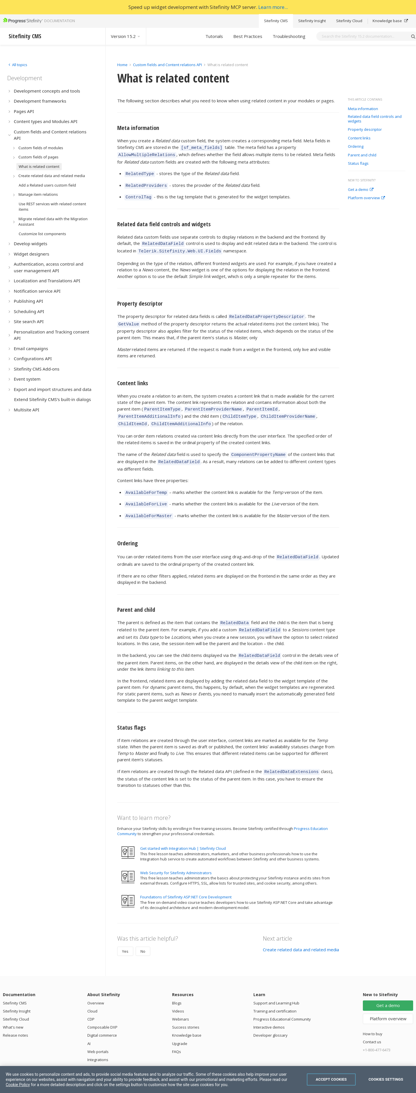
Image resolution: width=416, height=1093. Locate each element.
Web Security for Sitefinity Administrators (176, 853)
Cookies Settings (386, 1079)
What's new (13, 1008)
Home (122, 64)
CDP (91, 1000)
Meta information (363, 109)
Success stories (185, 1008)
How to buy (372, 1014)
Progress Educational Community (282, 1000)
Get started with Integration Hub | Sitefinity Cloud (183, 829)
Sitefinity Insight (312, 20)
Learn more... (273, 7)
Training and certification (274, 992)
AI (88, 1024)
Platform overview (366, 198)
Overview (95, 984)
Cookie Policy (18, 1084)
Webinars (180, 1000)
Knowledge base (390, 20)
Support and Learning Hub (276, 984)
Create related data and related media (301, 930)
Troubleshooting (289, 36)
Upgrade (179, 1024)
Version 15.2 (126, 36)
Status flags (358, 163)
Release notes (15, 1016)
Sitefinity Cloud (349, 20)
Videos (178, 992)
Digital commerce (102, 1016)
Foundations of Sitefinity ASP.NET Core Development (186, 878)
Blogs (177, 984)
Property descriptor (365, 129)
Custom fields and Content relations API (167, 64)
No (142, 932)
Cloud (92, 992)
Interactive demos (269, 1008)
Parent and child (362, 155)
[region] (208, 1079)
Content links (359, 138)
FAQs (176, 1032)
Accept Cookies (331, 1079)
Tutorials (214, 36)
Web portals (98, 1032)
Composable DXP (102, 1008)
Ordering (356, 146)
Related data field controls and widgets (375, 118)
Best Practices (247, 36)
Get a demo (360, 189)
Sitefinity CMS (276, 20)
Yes (125, 932)
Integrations (97, 1040)
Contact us (372, 1022)
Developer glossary (270, 1016)
